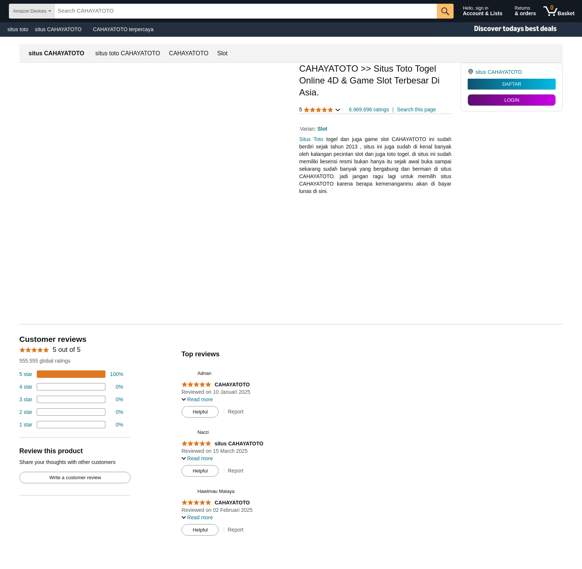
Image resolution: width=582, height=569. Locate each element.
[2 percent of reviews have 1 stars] (71, 424)
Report (235, 412)
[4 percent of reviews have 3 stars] (71, 399)
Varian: (308, 129)
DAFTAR (511, 84)
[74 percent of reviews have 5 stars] (71, 374)
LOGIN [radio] (511, 100)
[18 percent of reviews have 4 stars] (71, 386)
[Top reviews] (291, 437)
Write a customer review (75, 477)
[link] (471, 72)
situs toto (17, 29)
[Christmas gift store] (508, 29)
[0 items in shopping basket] (559, 11)
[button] (320, 110)
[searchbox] (246, 11)
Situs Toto (311, 139)
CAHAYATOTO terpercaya (123, 29)
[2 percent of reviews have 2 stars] (71, 412)
